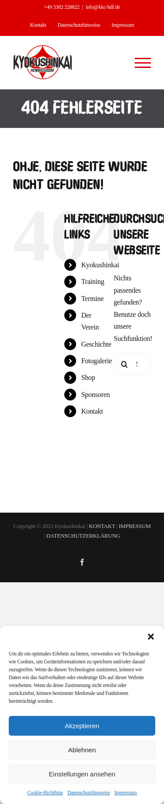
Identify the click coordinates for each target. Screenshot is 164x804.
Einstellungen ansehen (82, 774)
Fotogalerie (96, 361)
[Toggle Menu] (143, 63)
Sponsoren (95, 394)
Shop (88, 377)
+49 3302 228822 (62, 7)
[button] (151, 636)
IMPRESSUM (135, 526)
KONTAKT (102, 526)
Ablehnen (82, 750)
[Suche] (125, 364)
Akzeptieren (82, 726)
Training (93, 281)
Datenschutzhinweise (88, 793)
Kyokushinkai (100, 265)
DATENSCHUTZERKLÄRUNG (83, 535)
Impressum (126, 793)
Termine (92, 298)
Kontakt (92, 411)
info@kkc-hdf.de (103, 7)
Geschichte (96, 344)
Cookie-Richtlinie (45, 793)
